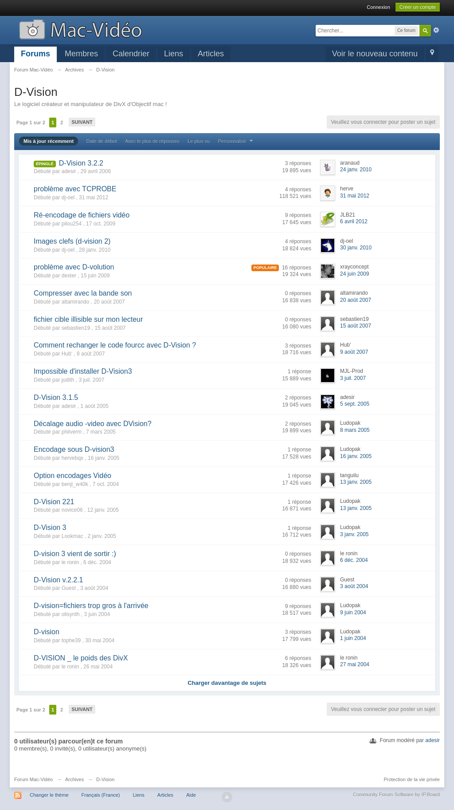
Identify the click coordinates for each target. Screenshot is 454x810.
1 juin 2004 (353, 638)
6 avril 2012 (354, 221)
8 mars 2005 (355, 430)
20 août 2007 (355, 300)
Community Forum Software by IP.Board (396, 794)
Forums (35, 53)
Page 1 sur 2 (30, 122)
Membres (81, 53)
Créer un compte (417, 7)
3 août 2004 (354, 586)
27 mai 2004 (354, 664)
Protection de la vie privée (412, 779)
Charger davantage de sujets (227, 683)
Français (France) (101, 795)
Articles (211, 53)
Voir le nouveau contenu (375, 53)
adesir (432, 740)
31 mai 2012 (354, 196)
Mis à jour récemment (48, 141)
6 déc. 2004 (354, 560)
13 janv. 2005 (356, 482)
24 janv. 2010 (356, 169)
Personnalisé (236, 141)
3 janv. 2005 (354, 534)
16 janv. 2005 (356, 456)
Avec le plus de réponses (152, 141)
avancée (436, 30)
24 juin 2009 (354, 274)
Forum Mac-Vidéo (33, 779)
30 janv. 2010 (356, 248)
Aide (191, 795)
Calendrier (131, 53)
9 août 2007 (354, 352)
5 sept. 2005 (354, 404)
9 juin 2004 (353, 612)
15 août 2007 (355, 326)
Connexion (378, 7)
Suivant (81, 122)
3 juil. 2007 (353, 378)
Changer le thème (49, 795)
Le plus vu (199, 141)
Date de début (101, 141)
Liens (173, 53)
